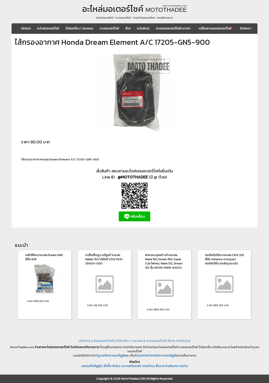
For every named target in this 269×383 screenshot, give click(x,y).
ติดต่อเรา (245, 28)
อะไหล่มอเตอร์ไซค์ (48, 28)
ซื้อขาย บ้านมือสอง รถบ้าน (172, 366)
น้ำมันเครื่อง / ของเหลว (79, 28)
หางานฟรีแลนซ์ (130, 366)
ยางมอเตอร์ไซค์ (109, 28)
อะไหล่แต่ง (143, 28)
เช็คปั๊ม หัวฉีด (111, 366)
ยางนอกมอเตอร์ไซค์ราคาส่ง (174, 28)
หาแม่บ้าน (147, 366)
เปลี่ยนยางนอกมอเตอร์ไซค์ (216, 28)
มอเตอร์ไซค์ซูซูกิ (91, 366)
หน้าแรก (26, 28)
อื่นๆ (128, 28)
